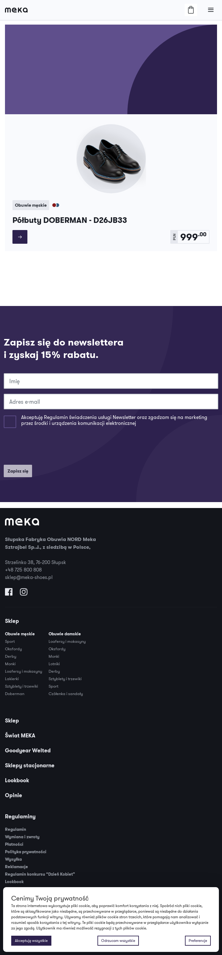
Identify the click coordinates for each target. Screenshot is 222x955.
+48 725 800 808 (23, 570)
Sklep (12, 621)
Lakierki (12, 678)
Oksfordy (13, 648)
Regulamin (15, 829)
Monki (10, 663)
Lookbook (17, 780)
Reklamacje (16, 866)
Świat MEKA (20, 735)
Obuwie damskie (65, 634)
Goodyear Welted (28, 750)
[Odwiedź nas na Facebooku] (8, 593)
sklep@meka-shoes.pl (29, 577)
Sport (10, 641)
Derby (10, 656)
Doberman (14, 693)
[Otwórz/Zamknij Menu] (211, 10)
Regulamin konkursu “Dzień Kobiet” (40, 874)
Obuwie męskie (20, 634)
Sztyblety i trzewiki (21, 686)
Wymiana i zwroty (22, 837)
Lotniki (54, 663)
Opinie (13, 795)
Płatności (14, 844)
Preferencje (198, 940)
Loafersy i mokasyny (23, 671)
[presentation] (51, 447)
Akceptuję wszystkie (31, 940)
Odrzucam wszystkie (118, 940)
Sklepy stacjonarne (29, 765)
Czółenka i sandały (66, 693)
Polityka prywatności (25, 851)
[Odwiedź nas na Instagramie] (23, 593)
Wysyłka (13, 859)
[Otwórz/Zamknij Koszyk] (191, 10)
